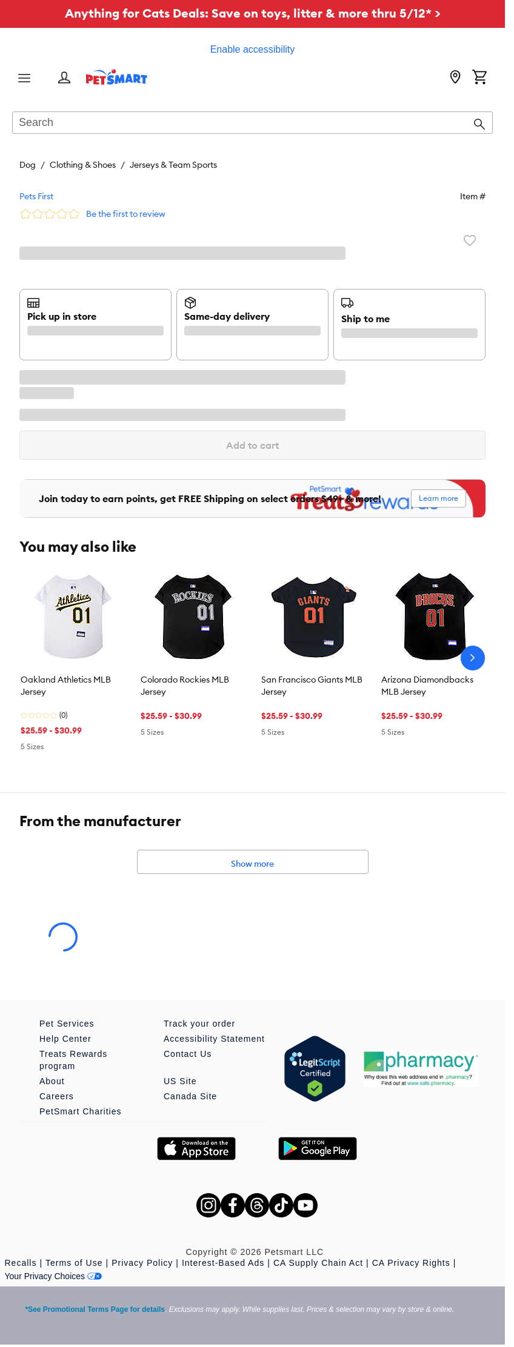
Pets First (36, 196)
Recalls (21, 1263)
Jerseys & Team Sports (173, 164)
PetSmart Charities (80, 1111)
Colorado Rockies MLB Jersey (185, 685)
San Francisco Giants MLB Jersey (311, 685)
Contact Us (188, 1054)
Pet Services (67, 1023)
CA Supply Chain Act (318, 1263)
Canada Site (190, 1096)
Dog (27, 164)
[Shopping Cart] (479, 78)
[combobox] (252, 123)
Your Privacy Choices (53, 1276)
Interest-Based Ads (223, 1263)
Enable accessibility (252, 49)
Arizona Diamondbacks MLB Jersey (427, 685)
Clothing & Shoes (83, 164)
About (52, 1081)
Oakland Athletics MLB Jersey (66, 685)
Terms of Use (73, 1263)
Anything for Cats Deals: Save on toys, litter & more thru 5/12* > (253, 13)
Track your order (199, 1023)
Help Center (65, 1039)
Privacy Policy (142, 1263)
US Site (180, 1081)
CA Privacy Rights (411, 1263)
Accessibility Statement (214, 1039)
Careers (56, 1096)
